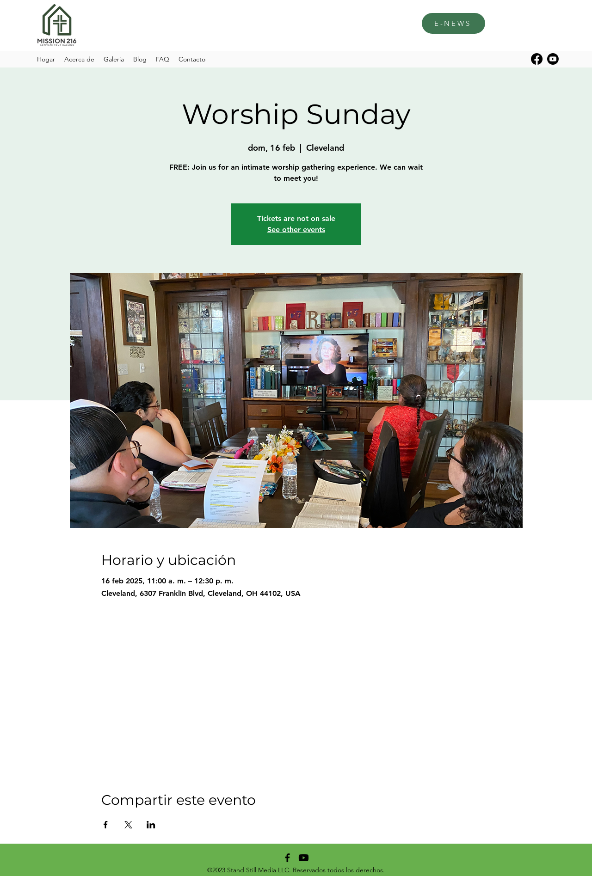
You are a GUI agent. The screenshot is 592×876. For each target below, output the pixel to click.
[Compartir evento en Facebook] (105, 824)
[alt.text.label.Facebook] (537, 59)
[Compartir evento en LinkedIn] (151, 824)
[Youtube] (553, 59)
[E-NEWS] (453, 23)
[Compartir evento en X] (128, 824)
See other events (296, 229)
